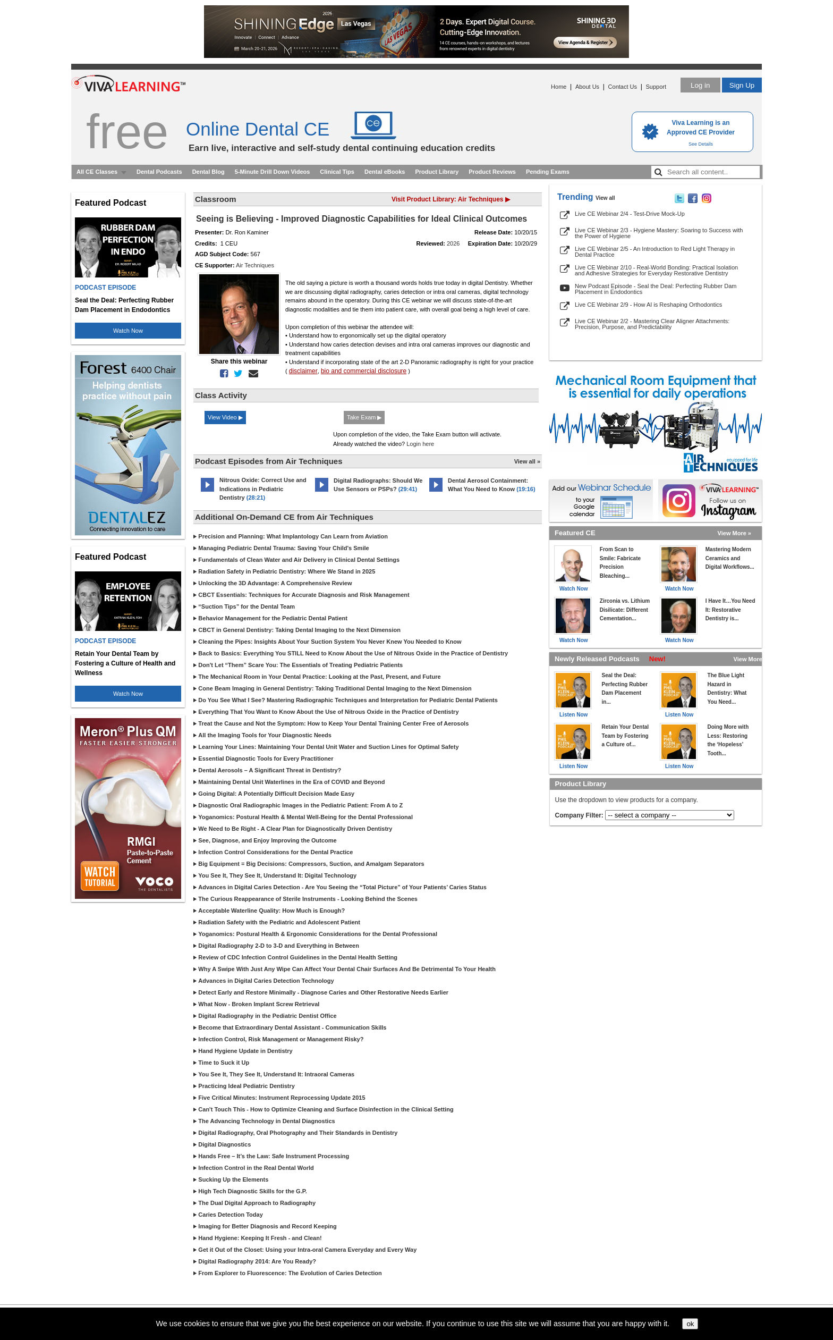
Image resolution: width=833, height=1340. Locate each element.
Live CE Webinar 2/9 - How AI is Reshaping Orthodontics (648, 304)
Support (655, 86)
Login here (420, 444)
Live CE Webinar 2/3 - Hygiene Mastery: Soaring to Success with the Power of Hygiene (659, 233)
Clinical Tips (337, 171)
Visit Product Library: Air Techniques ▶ (451, 199)
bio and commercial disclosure (363, 371)
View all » (527, 461)
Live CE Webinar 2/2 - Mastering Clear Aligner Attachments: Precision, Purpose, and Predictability (652, 324)
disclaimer (303, 371)
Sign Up (741, 85)
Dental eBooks (384, 171)
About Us (587, 86)
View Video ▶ (225, 417)
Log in (700, 85)
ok (690, 1324)
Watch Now (128, 330)
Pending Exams (548, 171)
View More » (734, 533)
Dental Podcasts (159, 171)
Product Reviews (492, 171)
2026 (453, 243)
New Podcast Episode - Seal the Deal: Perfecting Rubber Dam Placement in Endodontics (656, 289)
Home (558, 86)
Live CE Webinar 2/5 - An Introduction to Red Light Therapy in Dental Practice (655, 252)
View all (605, 198)
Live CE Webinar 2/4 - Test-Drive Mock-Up (630, 213)
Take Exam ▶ (364, 417)
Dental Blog (208, 171)
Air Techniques (255, 265)
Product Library (436, 171)
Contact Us (622, 86)
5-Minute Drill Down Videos (272, 171)
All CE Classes (96, 171)
